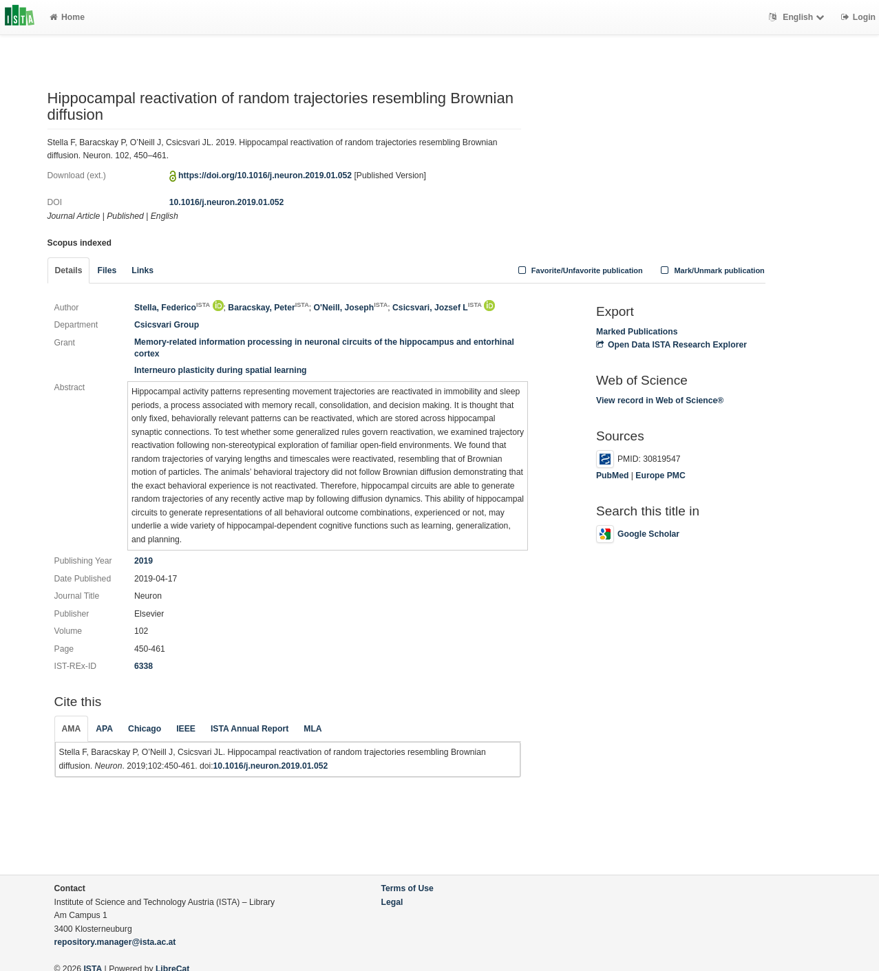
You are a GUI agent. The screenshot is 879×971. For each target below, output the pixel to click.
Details (69, 270)
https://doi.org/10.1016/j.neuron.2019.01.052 (265, 175)
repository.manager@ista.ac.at (115, 942)
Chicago (144, 729)
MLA (312, 729)
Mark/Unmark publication (711, 270)
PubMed (612, 475)
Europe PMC (660, 475)
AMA (71, 729)
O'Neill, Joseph (351, 307)
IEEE (185, 729)
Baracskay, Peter (268, 307)
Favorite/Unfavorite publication (579, 270)
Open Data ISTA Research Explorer (671, 345)
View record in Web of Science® (659, 400)
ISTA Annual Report (249, 729)
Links (142, 270)
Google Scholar (637, 534)
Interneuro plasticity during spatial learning (220, 370)
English (798, 17)
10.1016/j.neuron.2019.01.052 (226, 202)
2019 (143, 561)
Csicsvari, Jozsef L (437, 307)
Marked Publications (637, 332)
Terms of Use (407, 888)
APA (104, 729)
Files (106, 270)
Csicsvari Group (166, 325)
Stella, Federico (172, 307)
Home (67, 17)
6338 (143, 666)
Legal (392, 902)
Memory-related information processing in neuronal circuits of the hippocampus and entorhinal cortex (324, 348)
